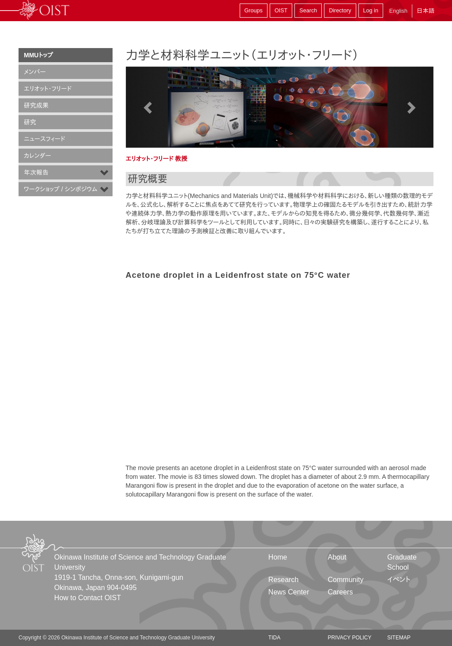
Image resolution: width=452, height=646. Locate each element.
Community (346, 579)
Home (277, 557)
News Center (288, 592)
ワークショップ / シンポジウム (61, 189)
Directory (340, 10)
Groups (254, 10)
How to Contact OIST (87, 597)
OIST (281, 10)
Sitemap (399, 638)
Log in (370, 10)
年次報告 (36, 172)
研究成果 (36, 105)
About (337, 557)
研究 (30, 122)
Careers (340, 592)
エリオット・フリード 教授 (157, 158)
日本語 (425, 10)
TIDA (274, 638)
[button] (149, 107)
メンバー (35, 71)
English (398, 11)
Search (308, 10)
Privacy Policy (350, 638)
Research (283, 579)
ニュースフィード (44, 138)
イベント (399, 579)
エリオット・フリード (48, 88)
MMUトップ (38, 55)
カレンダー (37, 155)
